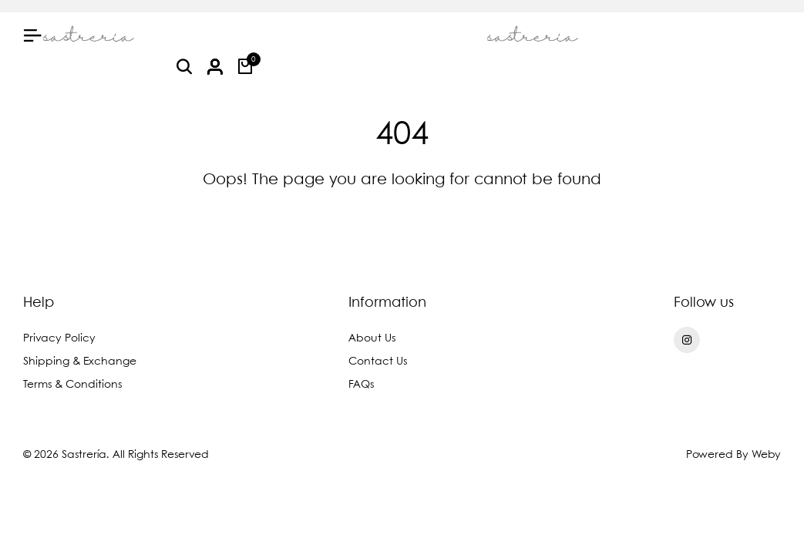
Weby (766, 454)
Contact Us (377, 361)
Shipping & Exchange (79, 361)
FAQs (361, 384)
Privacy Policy (59, 338)
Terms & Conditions (72, 384)
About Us (371, 338)
